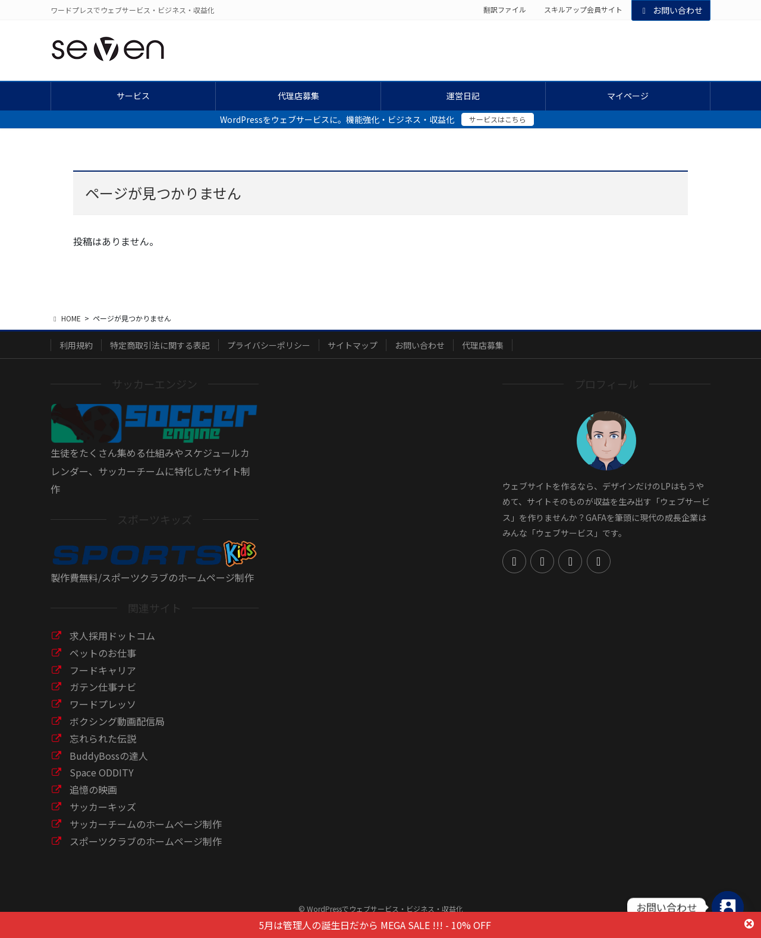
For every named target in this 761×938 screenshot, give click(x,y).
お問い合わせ (671, 10)
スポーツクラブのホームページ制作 (146, 841)
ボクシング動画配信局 (117, 721)
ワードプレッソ (103, 704)
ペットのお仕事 (103, 653)
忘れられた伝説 (103, 738)
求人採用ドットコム (112, 636)
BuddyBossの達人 (109, 755)
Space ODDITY (102, 772)
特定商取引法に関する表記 (160, 345)
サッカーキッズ (103, 807)
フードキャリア (103, 670)
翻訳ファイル (504, 9)
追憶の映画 (93, 789)
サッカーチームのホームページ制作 (146, 824)
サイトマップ (353, 345)
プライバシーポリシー (268, 345)
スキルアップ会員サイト (583, 9)
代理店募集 (483, 345)
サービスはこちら (497, 119)
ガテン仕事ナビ (103, 687)
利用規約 (76, 345)
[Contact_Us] (728, 907)
